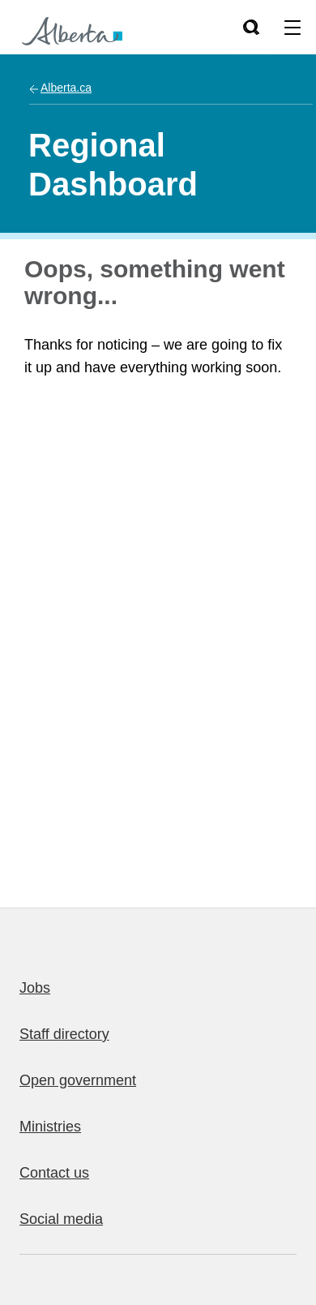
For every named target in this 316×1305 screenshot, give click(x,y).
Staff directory (64, 1034)
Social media (61, 1219)
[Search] (250, 27)
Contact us (54, 1173)
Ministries (50, 1126)
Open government (77, 1080)
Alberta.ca (66, 87)
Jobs (34, 988)
